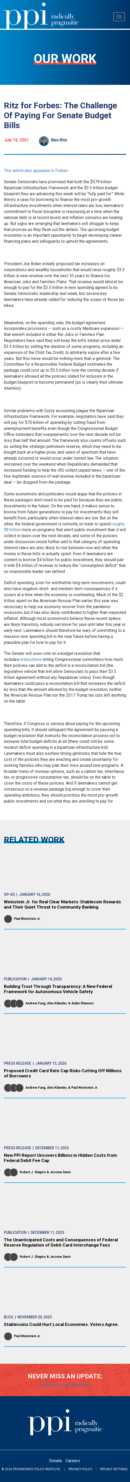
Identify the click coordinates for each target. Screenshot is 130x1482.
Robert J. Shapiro (33, 1172)
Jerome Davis (60, 1172)
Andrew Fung (35, 1003)
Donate (55, 1460)
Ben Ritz (59, 140)
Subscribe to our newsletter (65, 1385)
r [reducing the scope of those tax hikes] (67, 299)
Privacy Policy (80, 1469)
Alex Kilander (56, 1003)
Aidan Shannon (82, 1003)
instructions (31, 659)
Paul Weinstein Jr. (27, 919)
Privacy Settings (113, 1469)
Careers (73, 1460)
